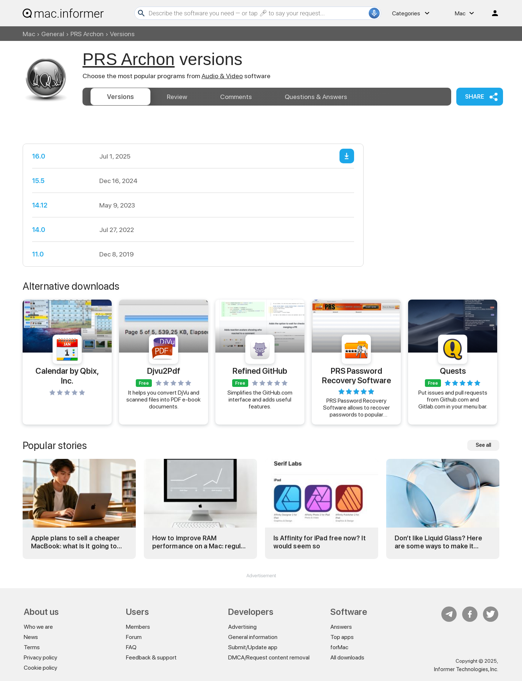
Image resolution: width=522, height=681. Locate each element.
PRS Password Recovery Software (356, 375)
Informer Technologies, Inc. (466, 669)
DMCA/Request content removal (269, 657)
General (52, 34)
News (31, 637)
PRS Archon (87, 34)
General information (252, 637)
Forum (134, 637)
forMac (339, 647)
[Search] (257, 13)
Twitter (490, 614)
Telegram (449, 614)
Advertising (242, 626)
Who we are (38, 626)
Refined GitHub (260, 371)
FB (469, 614)
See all (483, 445)
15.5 (38, 180)
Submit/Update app (252, 647)
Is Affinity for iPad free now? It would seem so (319, 542)
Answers (316, 96)
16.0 (38, 156)
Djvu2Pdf (163, 371)
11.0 (38, 254)
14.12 (39, 205)
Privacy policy (40, 657)
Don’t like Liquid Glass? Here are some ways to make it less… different (438, 542)
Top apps (342, 637)
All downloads (347, 657)
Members (138, 626)
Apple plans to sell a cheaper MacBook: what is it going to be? (75, 542)
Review (177, 96)
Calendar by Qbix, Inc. (67, 375)
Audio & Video (222, 76)
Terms (32, 647)
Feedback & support (151, 657)
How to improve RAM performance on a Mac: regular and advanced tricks (199, 542)
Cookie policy (40, 667)
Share (474, 96)
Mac (29, 34)
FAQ (131, 647)
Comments (236, 96)
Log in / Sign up (491, 13)
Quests (453, 371)
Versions (120, 96)
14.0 (38, 229)
